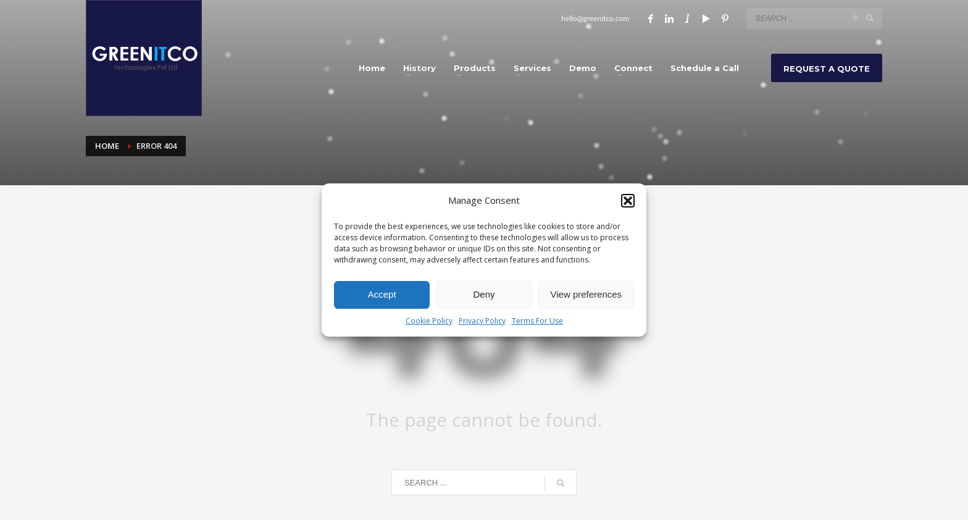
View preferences (586, 294)
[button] (628, 201)
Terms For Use (537, 321)
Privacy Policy (482, 321)
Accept (382, 294)
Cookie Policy (429, 321)
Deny (483, 294)
